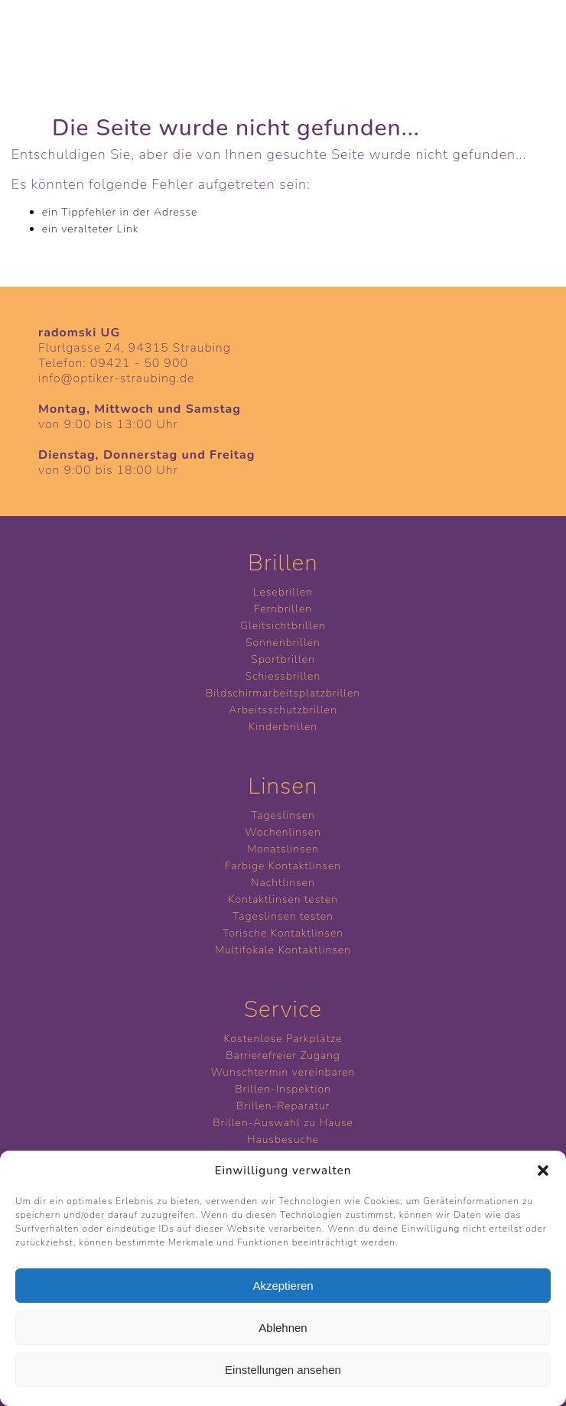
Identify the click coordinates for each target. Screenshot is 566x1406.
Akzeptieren (282, 1285)
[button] (543, 1170)
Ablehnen (283, 1327)
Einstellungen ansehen (283, 1369)
